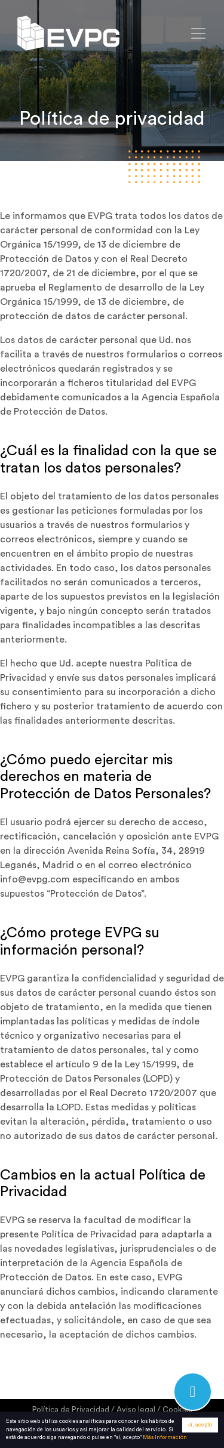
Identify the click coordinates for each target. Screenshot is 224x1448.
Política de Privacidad (70, 1409)
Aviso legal (135, 1409)
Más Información (165, 1438)
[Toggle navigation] (198, 33)
